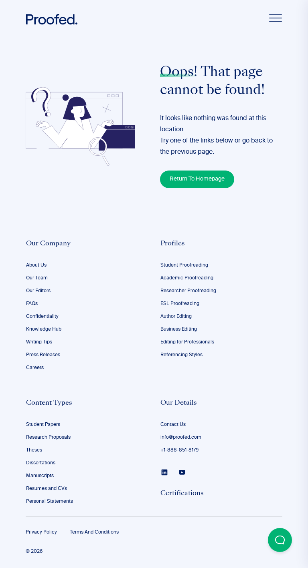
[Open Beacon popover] (280, 540)
